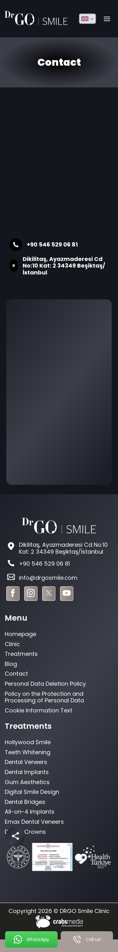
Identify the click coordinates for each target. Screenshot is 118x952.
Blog (11, 664)
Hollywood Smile (28, 742)
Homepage (20, 634)
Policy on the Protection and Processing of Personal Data (44, 697)
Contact (16, 674)
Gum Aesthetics (27, 782)
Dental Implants (27, 772)
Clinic (12, 644)
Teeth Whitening (27, 752)
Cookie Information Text (38, 710)
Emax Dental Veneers (34, 822)
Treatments (21, 654)
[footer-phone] (59, 563)
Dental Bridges (25, 802)
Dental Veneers (26, 762)
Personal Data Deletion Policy (45, 684)
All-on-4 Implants (29, 812)
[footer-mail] (59, 577)
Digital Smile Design (32, 792)
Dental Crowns (25, 832)
